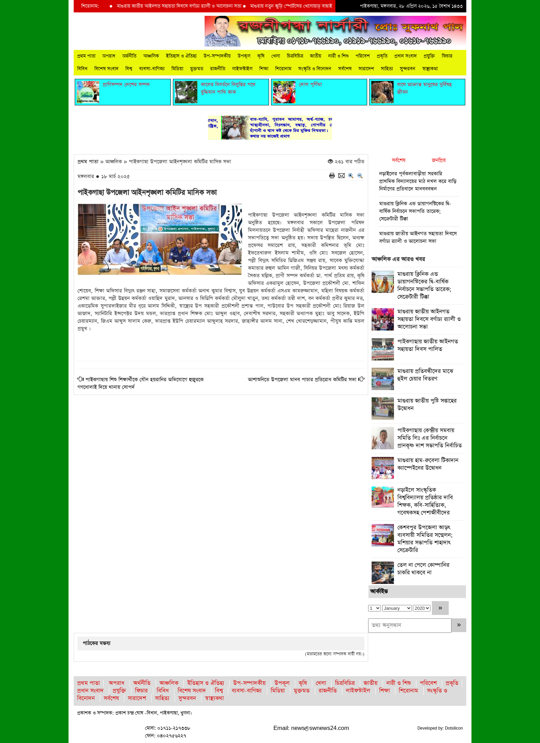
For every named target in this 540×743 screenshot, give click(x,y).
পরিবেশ (362, 56)
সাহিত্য (387, 68)
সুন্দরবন (407, 68)
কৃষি (260, 56)
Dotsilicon (454, 728)
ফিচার (447, 56)
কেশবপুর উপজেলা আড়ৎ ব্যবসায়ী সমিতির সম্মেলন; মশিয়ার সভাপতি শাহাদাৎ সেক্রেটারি (425, 539)
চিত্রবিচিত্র (295, 56)
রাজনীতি (217, 68)
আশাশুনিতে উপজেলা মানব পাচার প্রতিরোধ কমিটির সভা (302, 379)
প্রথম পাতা (86, 56)
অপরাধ (108, 56)
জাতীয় (315, 56)
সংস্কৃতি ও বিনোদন (314, 68)
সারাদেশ (366, 68)
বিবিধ (82, 68)
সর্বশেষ (345, 68)
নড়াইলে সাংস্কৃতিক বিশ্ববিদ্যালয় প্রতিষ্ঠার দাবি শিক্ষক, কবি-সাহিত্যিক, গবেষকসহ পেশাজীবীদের (425, 501)
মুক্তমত (196, 68)
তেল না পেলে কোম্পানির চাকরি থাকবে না (423, 569)
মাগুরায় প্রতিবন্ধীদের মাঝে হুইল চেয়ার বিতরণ (425, 375)
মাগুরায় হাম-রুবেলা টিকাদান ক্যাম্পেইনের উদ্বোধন (427, 464)
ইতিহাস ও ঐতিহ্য (181, 56)
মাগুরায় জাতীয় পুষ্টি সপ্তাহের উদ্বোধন (427, 404)
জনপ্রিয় (439, 160)
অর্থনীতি (129, 56)
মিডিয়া (177, 68)
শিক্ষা (263, 68)
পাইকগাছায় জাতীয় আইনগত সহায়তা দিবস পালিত (427, 345)
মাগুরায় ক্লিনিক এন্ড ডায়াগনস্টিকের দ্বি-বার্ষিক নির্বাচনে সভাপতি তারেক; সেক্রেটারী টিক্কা (415, 211)
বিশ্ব (128, 68)
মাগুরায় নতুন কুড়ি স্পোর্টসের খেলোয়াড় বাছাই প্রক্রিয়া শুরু (309, 6)
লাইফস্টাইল (242, 68)
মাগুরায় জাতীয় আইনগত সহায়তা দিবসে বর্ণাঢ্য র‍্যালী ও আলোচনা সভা (185, 6)
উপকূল (244, 56)
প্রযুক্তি (429, 56)
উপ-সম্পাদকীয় (217, 56)
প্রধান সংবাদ (405, 56)
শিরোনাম (283, 68)
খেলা (275, 56)
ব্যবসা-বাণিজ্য (152, 68)
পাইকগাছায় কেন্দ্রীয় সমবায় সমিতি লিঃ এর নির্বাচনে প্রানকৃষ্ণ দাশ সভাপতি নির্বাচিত (429, 438)
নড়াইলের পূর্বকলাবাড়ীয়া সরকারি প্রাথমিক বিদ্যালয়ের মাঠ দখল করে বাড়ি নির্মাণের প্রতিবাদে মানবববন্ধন (417, 181)
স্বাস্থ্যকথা (430, 68)
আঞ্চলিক (151, 56)
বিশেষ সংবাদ (106, 68)
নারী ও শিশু (338, 56)
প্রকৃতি (382, 56)
